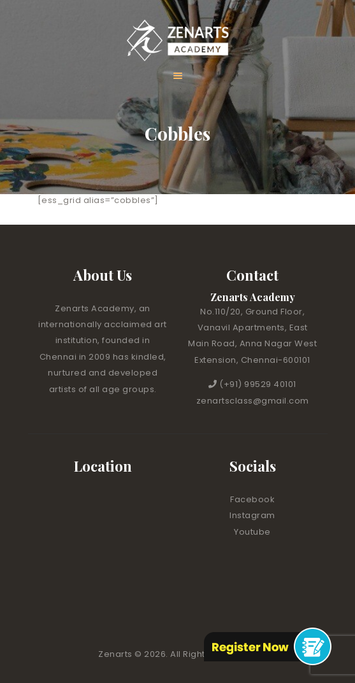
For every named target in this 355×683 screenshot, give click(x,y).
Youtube (252, 532)
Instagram (252, 515)
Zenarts (116, 654)
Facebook (252, 499)
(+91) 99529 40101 (257, 384)
